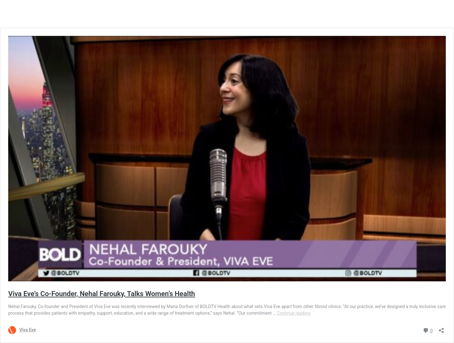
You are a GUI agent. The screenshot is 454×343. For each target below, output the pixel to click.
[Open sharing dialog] (441, 328)
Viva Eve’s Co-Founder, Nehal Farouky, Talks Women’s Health (101, 294)
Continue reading (293, 313)
